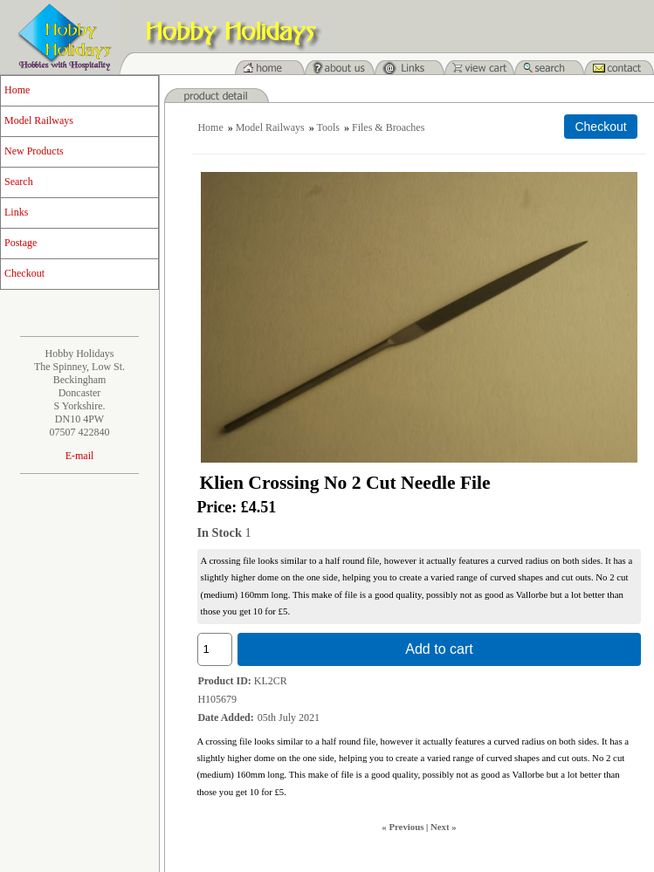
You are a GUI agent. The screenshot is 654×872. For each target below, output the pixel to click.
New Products (34, 151)
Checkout (24, 273)
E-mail (79, 456)
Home (17, 90)
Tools (329, 127)
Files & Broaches (388, 127)
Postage (20, 243)
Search (18, 181)
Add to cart (438, 649)
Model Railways (38, 120)
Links (16, 212)
